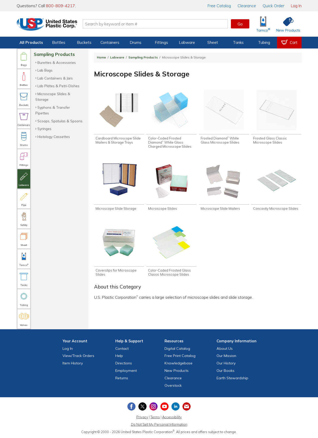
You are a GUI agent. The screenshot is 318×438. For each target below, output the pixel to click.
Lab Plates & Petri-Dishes (58, 86)
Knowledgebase (178, 363)
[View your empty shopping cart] (289, 42)
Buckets (84, 42)
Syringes (44, 128)
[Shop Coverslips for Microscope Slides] (119, 249)
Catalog (219, 5)
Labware (187, 42)
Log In (296, 5)
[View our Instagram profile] (153, 406)
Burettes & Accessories (56, 62)
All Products (31, 42)
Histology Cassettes (53, 136)
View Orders (78, 355)
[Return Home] (47, 25)
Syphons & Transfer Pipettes (52, 110)
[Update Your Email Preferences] (186, 406)
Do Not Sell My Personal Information (159, 424)
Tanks (238, 42)
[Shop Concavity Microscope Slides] (276, 185)
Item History (73, 363)
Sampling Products (143, 57)
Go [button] (240, 23)
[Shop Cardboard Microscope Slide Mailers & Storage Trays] (119, 117)
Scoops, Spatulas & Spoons (60, 121)
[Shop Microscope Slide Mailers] (224, 185)
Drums (135, 42)
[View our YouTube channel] (164, 406)
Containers (109, 42)
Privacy (142, 417)
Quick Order (273, 5)
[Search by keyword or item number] (155, 23)
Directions (123, 363)
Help (119, 355)
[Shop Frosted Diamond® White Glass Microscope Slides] (224, 117)
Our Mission (226, 355)
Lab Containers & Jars (55, 78)
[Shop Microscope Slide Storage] (119, 185)
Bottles (58, 42)
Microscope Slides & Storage (52, 97)
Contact (122, 348)
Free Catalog (180, 355)
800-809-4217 (60, 5)
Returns (121, 378)
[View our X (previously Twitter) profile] (142, 406)
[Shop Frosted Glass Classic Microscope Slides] (276, 117)
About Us (225, 348)
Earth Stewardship (232, 378)
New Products (177, 370)
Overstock (173, 385)
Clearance (247, 5)
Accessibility (172, 417)
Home (101, 57)
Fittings (161, 42)
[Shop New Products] (286, 24)
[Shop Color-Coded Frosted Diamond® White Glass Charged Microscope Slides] (171, 119)
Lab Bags (45, 70)
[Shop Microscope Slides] (171, 185)
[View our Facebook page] (131, 406)
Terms (155, 417)
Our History (226, 363)
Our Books (225, 370)
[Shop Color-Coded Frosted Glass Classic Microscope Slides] (171, 249)
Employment (126, 370)
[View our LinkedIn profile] (175, 406)
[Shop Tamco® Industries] (263, 24)
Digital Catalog (177, 348)
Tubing (264, 42)
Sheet (212, 42)
